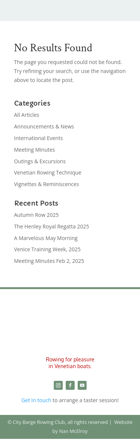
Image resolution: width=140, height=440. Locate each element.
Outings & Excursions (40, 161)
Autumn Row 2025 (36, 214)
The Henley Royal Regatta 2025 (51, 226)
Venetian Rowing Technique (47, 172)
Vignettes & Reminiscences (46, 184)
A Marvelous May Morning (46, 238)
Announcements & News (44, 126)
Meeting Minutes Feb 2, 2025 (49, 260)
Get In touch (36, 400)
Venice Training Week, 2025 (47, 249)
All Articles (26, 114)
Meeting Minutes (34, 149)
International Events (38, 138)
